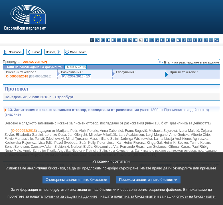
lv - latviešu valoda (157, 40)
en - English (130, 40)
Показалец (16, 52)
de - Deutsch (114, 40)
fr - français (135, 40)
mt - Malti (173, 40)
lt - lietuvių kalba (162, 40)
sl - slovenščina (206, 40)
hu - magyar (168, 40)
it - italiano (151, 40)
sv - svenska (216, 40)
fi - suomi (211, 40)
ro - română (195, 40)
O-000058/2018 (17, 76)
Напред (51, 52)
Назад (36, 52)
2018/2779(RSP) (35, 61)
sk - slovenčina (200, 40)
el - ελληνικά (124, 40)
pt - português (189, 40)
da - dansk (108, 40)
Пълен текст (78, 52)
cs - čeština (103, 40)
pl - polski (184, 40)
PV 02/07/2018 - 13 (76, 76)
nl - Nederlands (179, 40)
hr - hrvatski (146, 40)
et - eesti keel (119, 40)
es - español (97, 40)
